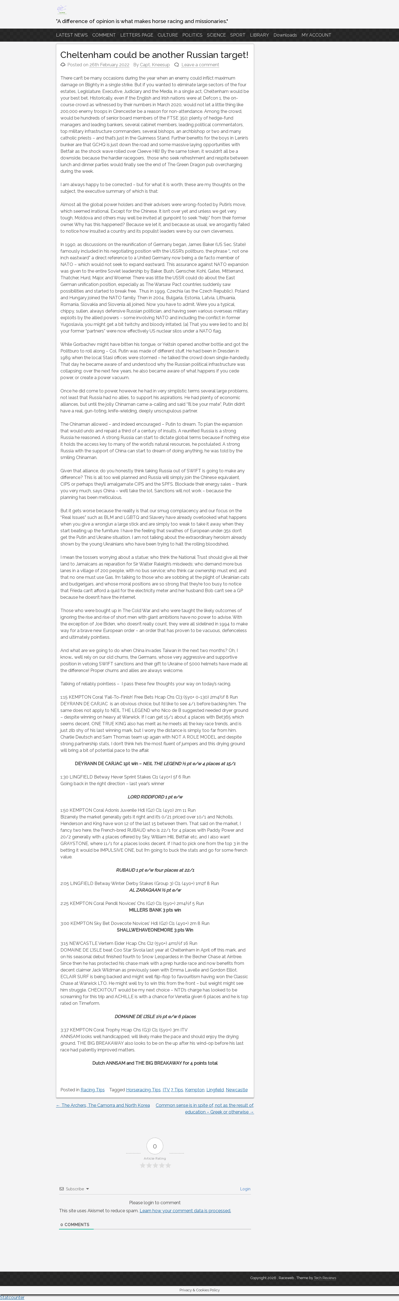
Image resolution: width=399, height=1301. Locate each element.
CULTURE (168, 35)
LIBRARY (259, 35)
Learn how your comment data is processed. (185, 1210)
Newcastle (237, 1089)
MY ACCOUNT (316, 35)
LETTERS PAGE (136, 35)
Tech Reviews (325, 1278)
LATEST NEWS (72, 35)
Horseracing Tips (143, 1089)
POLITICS (192, 35)
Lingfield (215, 1089)
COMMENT (104, 35)
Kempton (194, 1089)
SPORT (237, 35)
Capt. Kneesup (155, 64)
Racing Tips (93, 1089)
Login (244, 1189)
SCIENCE (216, 35)
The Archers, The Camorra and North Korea (103, 1105)
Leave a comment (200, 64)
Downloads (285, 35)
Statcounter (12, 1297)
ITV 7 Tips (173, 1089)
